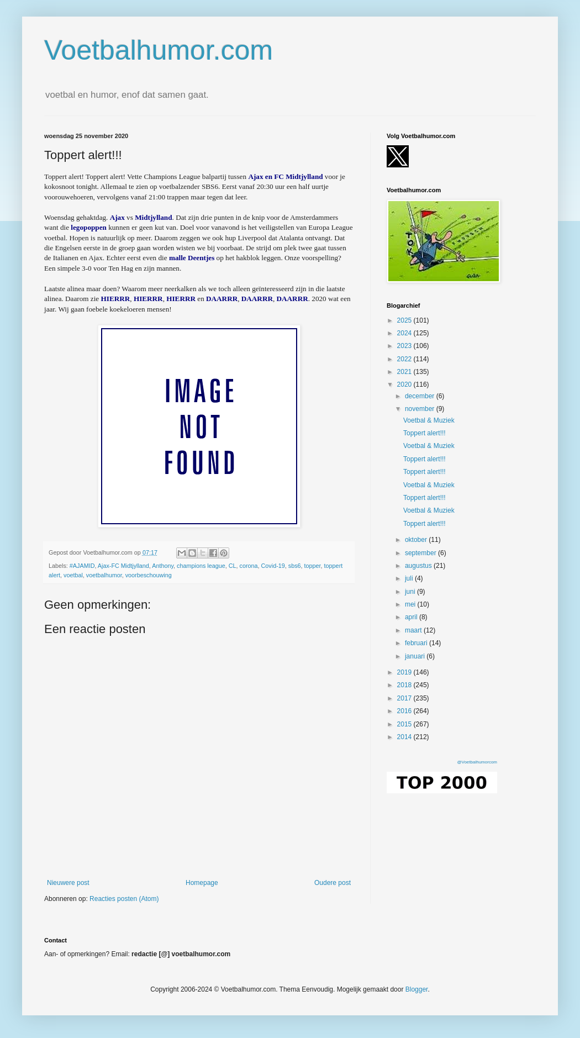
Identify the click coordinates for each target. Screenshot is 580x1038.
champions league (201, 565)
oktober (417, 540)
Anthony (162, 565)
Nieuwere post (68, 883)
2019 (405, 672)
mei (411, 604)
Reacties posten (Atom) (124, 899)
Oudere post (332, 883)
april (412, 617)
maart (414, 630)
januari (415, 656)
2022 (405, 359)
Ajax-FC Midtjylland (123, 565)
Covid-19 (273, 565)
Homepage (202, 883)
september (421, 553)
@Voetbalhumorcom (477, 762)
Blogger (416, 989)
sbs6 (294, 565)
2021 (405, 372)
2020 (405, 384)
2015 (405, 724)
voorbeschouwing (148, 575)
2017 (405, 698)
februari (417, 643)
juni (411, 592)
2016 (405, 711)
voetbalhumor (104, 575)
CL (232, 565)
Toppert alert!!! (424, 433)
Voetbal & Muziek (429, 420)
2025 (405, 320)
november (420, 409)
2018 (405, 685)
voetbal (73, 575)
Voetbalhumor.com (158, 50)
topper (312, 565)
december (420, 396)
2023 (405, 346)
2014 (405, 737)
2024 (405, 333)
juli (410, 578)
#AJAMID (82, 565)
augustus (419, 566)
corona (249, 565)
